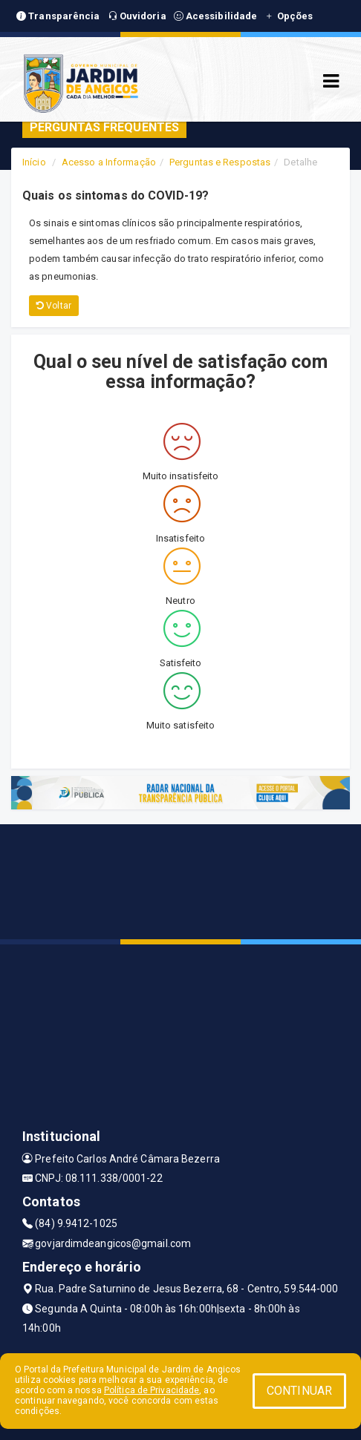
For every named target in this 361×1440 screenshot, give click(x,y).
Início (34, 162)
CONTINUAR (299, 1391)
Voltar (53, 305)
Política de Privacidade (151, 1390)
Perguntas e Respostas (219, 162)
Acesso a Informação (109, 162)
